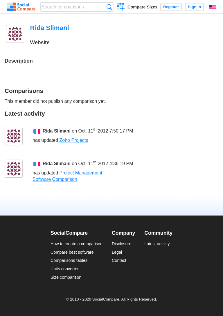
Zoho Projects (74, 140)
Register (171, 7)
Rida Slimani (57, 131)
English (212, 7)
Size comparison (66, 277)
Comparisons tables (69, 260)
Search (109, 7)
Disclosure (121, 243)
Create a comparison (121, 7)
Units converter (65, 268)
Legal (117, 252)
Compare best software (72, 252)
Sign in (194, 7)
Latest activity (157, 243)
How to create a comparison (76, 243)
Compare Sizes (142, 7)
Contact (119, 260)
